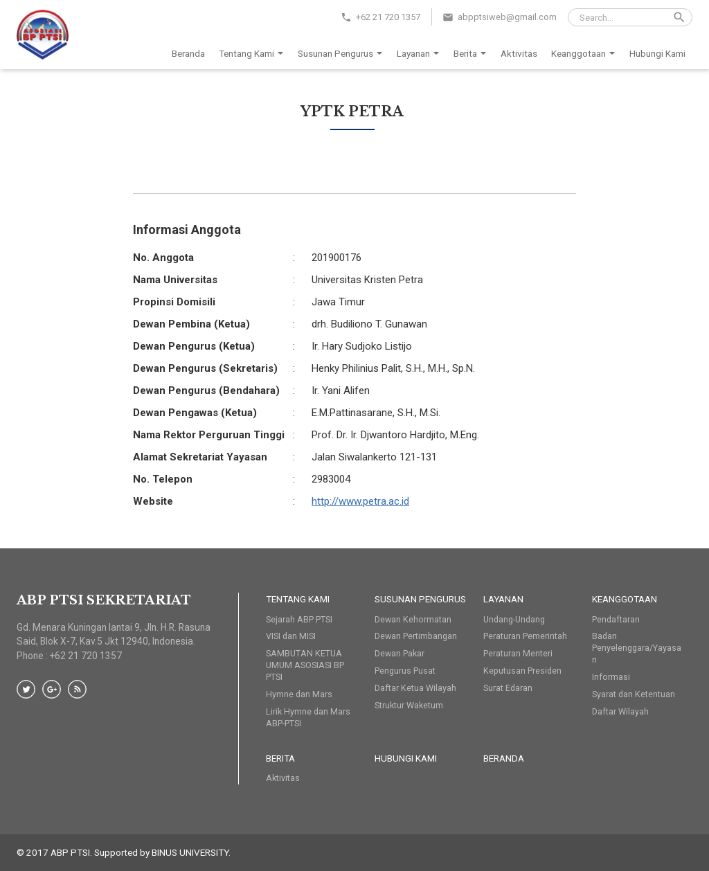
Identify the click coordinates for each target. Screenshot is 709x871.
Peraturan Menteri (518, 653)
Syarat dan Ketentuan (633, 694)
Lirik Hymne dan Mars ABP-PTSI (308, 717)
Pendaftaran (616, 619)
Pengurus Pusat (405, 670)
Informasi (611, 677)
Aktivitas (519, 53)
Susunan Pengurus (342, 54)
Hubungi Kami (657, 53)
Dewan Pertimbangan (416, 636)
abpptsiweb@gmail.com (507, 17)
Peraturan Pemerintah (525, 636)
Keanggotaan (585, 54)
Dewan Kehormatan (413, 619)
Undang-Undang (514, 619)
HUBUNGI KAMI (406, 758)
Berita (472, 54)
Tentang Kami (253, 54)
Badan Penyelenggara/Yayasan (636, 648)
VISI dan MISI (291, 636)
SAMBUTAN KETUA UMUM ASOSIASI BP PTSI (305, 665)
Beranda (188, 53)
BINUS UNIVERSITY (190, 852)
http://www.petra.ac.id (360, 501)
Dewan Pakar (399, 653)
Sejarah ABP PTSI (299, 619)
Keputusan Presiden (522, 670)
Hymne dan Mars (299, 694)
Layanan (420, 54)
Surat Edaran (507, 688)
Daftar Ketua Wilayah (415, 688)
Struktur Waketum (409, 705)
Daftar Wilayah (620, 711)
